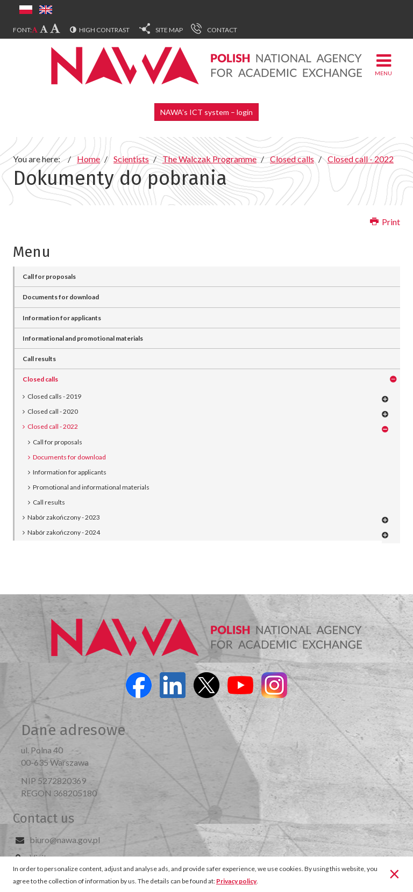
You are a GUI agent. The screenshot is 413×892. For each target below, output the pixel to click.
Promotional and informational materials (91, 487)
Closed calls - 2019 (54, 396)
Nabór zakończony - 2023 (63, 517)
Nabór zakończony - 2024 (63, 532)
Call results (39, 359)
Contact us (43, 818)
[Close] (394, 873)
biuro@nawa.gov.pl (65, 840)
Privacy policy (236, 881)
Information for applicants (62, 318)
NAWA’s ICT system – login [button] (206, 112)
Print (385, 222)
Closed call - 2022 (52, 426)
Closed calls (40, 379)
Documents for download (61, 297)
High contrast (104, 30)
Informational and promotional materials (83, 338)
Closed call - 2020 (52, 411)
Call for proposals (49, 276)
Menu (383, 64)
